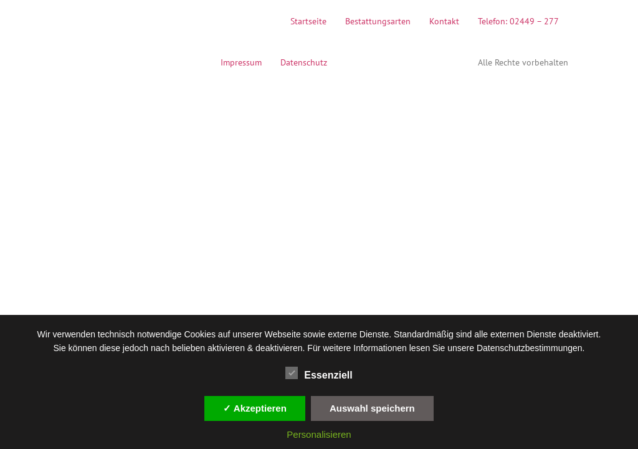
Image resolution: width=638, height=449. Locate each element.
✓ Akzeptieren (255, 408)
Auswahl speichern (372, 408)
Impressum (241, 62)
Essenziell (318, 372)
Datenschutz (303, 62)
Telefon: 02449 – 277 (518, 21)
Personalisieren (319, 434)
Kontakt (444, 21)
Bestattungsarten (378, 21)
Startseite (308, 21)
